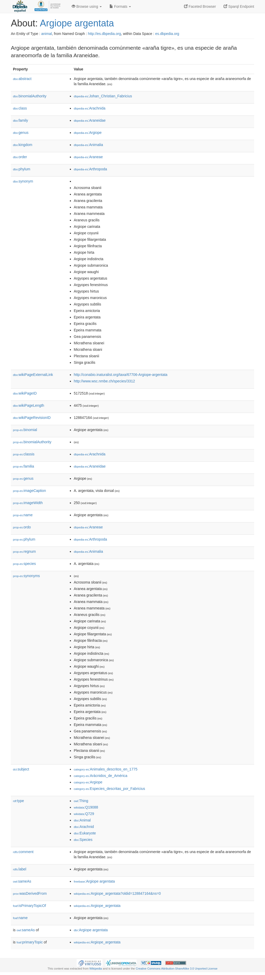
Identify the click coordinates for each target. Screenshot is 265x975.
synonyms (26, 576)
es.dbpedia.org (167, 34)
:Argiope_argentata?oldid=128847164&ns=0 (117, 893)
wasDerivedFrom (30, 893)
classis (23, 454)
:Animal (82, 820)
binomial (25, 430)
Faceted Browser (200, 6)
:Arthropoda (90, 169)
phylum (21, 169)
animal (46, 34)
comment (23, 852)
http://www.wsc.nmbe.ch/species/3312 (104, 381)
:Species (83, 840)
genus (20, 132)
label (19, 869)
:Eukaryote (85, 833)
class (20, 108)
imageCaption (29, 491)
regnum (24, 551)
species (24, 564)
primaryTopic (30, 942)
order (20, 157)
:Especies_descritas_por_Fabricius (109, 789)
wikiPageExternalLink (33, 375)
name (23, 515)
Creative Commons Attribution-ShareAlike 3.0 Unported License (176, 968)
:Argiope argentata (94, 881)
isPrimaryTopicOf (29, 906)
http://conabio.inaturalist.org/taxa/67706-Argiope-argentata (120, 375)
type (18, 801)
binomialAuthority (29, 96)
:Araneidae (90, 120)
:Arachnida (89, 108)
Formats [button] (120, 6)
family (20, 120)
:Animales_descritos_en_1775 (105, 769)
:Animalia (88, 145)
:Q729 (84, 814)
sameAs (22, 881)
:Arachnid (84, 827)
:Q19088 (86, 807)
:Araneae (88, 157)
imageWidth (28, 503)
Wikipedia (95, 968)
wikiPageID (25, 393)
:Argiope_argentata (97, 906)
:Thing (81, 801)
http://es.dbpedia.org (104, 34)
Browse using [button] (87, 6)
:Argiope (88, 132)
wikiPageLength (28, 405)
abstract (22, 79)
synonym (23, 181)
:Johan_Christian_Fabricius (103, 96)
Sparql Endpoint (239, 6)
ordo (22, 527)
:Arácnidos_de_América (100, 776)
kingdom (22, 145)
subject (21, 769)
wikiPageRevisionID (32, 418)
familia (23, 466)
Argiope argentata (77, 23)
